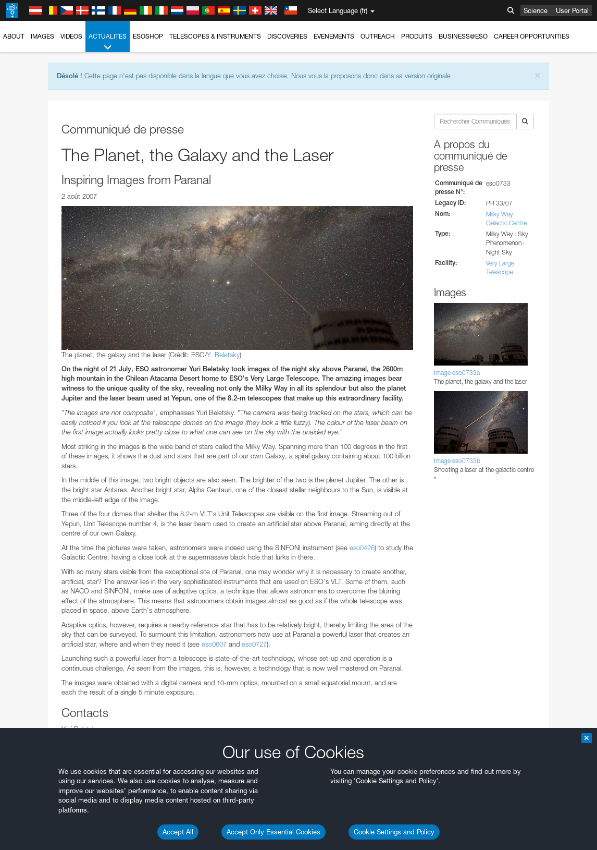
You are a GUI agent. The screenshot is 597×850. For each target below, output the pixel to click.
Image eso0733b (457, 461)
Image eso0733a (457, 373)
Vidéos (71, 36)
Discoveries (287, 36)
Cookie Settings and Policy (394, 832)
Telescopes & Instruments (215, 36)
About (13, 36)
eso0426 (362, 547)
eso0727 (254, 644)
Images (42, 36)
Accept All (178, 832)
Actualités (107, 42)
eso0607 (214, 644)
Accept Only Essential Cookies (273, 832)
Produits (416, 36)
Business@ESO (463, 36)
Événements (334, 36)
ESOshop (148, 36)
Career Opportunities (531, 36)
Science (536, 10)
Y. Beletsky (223, 354)
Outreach (377, 36)
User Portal (572, 10)
